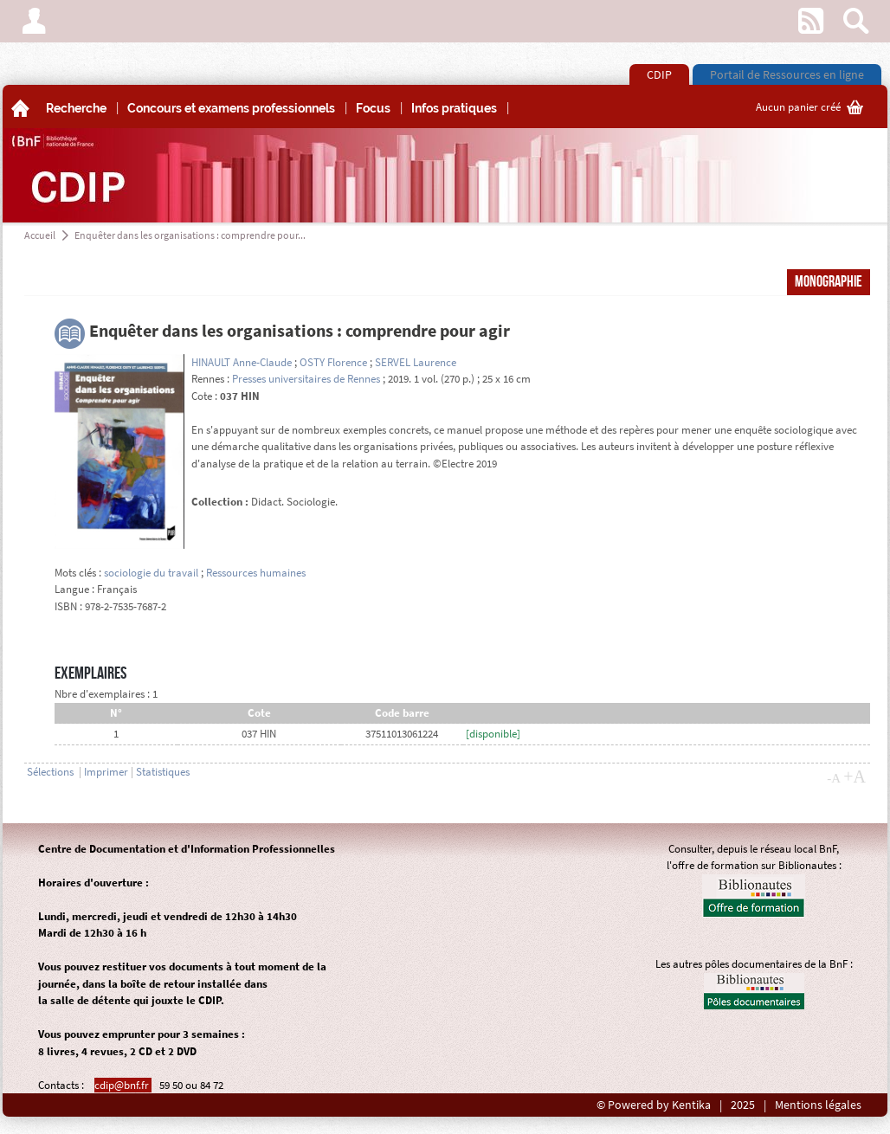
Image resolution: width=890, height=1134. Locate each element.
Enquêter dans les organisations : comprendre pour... (190, 235)
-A (834, 778)
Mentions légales (818, 1105)
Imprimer (106, 771)
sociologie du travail (151, 572)
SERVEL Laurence (415, 362)
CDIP (659, 74)
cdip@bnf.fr (123, 1085)
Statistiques (163, 771)
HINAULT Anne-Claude (241, 362)
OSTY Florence (333, 362)
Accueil (39, 235)
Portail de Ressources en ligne (787, 74)
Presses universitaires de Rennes (306, 378)
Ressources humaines (256, 572)
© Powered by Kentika (654, 1105)
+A (854, 776)
